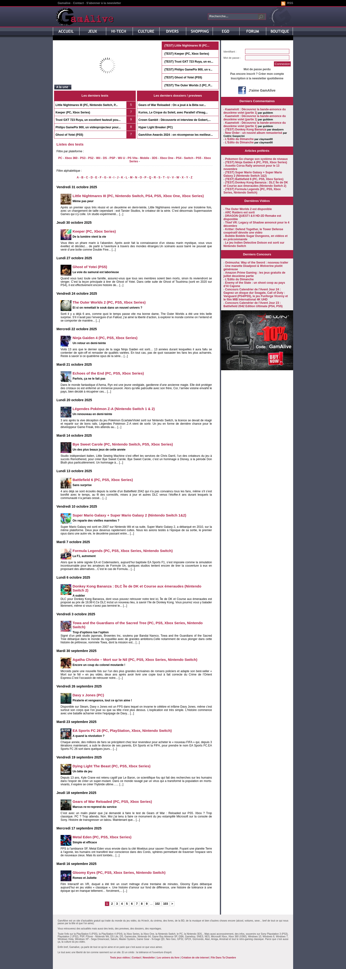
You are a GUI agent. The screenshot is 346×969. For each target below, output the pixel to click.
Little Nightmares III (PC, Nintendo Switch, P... (87, 105)
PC (60, 158)
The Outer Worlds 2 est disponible (248, 209)
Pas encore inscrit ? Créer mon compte (257, 74)
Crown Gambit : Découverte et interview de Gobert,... (174, 120)
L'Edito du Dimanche (239, 139)
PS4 (178, 158)
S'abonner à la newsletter (103, 3)
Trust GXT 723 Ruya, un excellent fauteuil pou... (88, 120)
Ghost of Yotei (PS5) (69, 134)
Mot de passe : (232, 57)
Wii (98, 158)
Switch (188, 158)
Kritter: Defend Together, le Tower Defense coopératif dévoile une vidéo (253, 231)
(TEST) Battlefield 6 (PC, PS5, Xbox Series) (254, 179)
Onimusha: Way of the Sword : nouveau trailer (256, 262)
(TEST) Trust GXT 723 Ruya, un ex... (188, 61)
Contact (78, 3)
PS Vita (132, 158)
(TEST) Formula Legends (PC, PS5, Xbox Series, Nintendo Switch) (252, 191)
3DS (154, 158)
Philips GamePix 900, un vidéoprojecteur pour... (88, 127)
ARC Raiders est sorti (240, 212)
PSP (112, 158)
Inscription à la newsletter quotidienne (257, 78)
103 (165, 903)
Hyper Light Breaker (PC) (155, 127)
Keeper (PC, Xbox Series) (73, 112)
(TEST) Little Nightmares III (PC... (186, 45)
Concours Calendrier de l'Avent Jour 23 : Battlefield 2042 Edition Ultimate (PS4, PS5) (253, 304)
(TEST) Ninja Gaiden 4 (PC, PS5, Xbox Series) (256, 162)
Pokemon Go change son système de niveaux (256, 159)
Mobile (144, 158)
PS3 (83, 158)
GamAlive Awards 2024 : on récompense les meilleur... (175, 134)
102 (157, 903)
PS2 (90, 158)
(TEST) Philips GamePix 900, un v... (188, 69)
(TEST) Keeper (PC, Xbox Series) (186, 53)
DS (105, 158)
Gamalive (64, 3)
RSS (290, 3)
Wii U (121, 158)
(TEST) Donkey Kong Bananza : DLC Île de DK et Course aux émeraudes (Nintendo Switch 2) (255, 184)
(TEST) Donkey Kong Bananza (245, 129)
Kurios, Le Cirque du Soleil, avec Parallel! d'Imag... (173, 112)
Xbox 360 (71, 158)
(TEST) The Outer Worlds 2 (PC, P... (188, 85)
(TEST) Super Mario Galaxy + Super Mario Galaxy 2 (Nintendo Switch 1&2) (252, 174)
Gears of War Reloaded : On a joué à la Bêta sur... (172, 105)
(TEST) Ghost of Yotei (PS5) (183, 77)
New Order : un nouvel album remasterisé (253, 133)
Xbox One (166, 158)
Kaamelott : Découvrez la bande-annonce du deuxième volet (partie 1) (254, 111)
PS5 (198, 158)
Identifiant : (229, 51)
